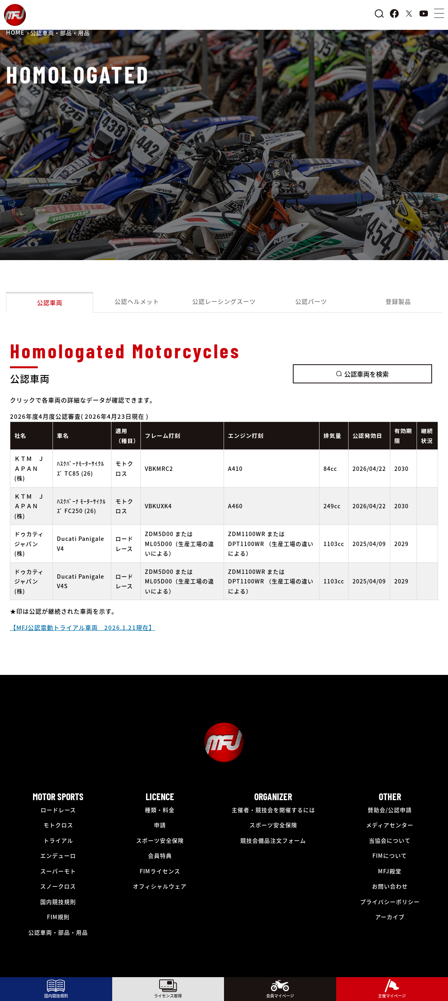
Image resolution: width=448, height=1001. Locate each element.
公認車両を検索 (362, 374)
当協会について (390, 840)
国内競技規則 (58, 902)
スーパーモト (58, 871)
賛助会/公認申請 (390, 810)
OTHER (390, 796)
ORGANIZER (273, 796)
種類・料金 (160, 810)
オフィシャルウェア (160, 886)
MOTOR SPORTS (58, 796)
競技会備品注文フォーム (273, 840)
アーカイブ (390, 917)
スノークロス (58, 886)
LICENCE (160, 796)
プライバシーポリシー (390, 902)
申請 (160, 825)
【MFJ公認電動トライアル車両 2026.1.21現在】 (82, 627)
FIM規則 (58, 917)
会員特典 (160, 855)
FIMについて (389, 855)
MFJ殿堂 (389, 871)
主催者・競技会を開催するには (273, 810)
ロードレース (58, 810)
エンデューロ (58, 855)
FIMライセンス (160, 871)
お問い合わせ (390, 886)
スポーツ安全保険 (160, 840)
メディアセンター (389, 825)
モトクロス (58, 825)
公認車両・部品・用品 (58, 932)
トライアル (58, 840)
